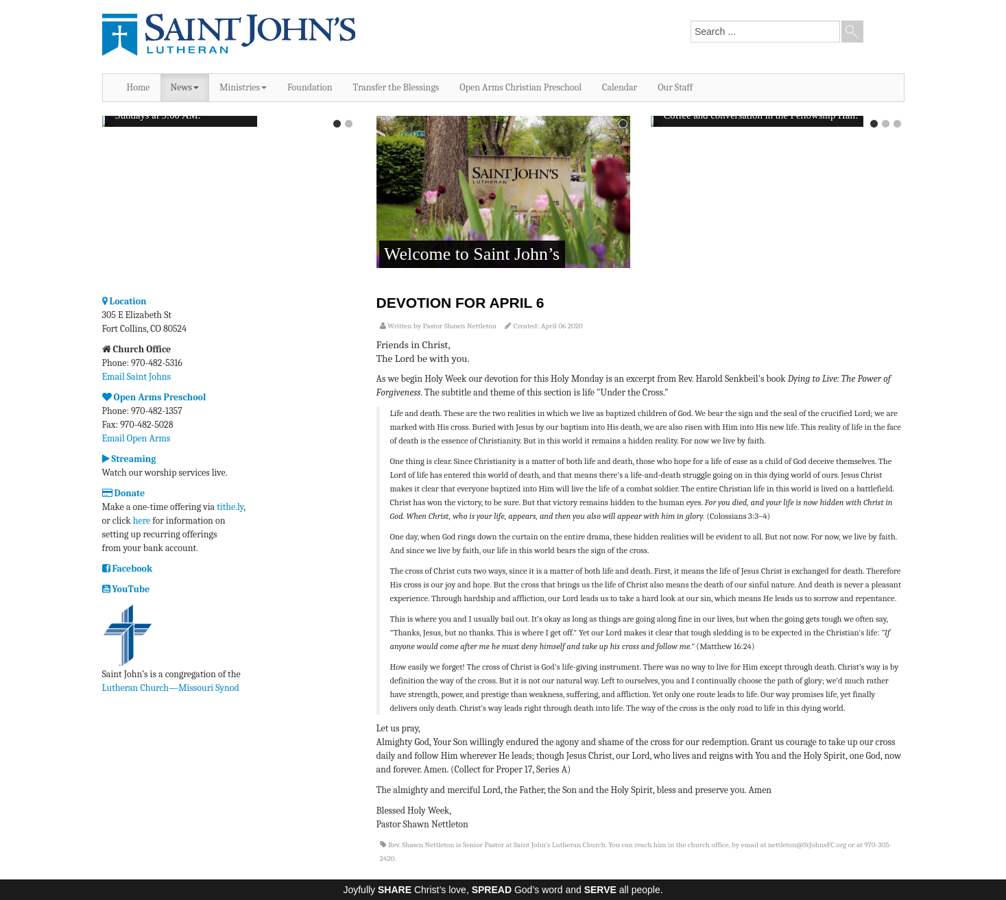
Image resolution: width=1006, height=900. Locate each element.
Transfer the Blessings (396, 87)
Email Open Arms (136, 438)
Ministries (243, 87)
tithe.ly (230, 507)
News (185, 87)
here (141, 520)
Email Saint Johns (136, 376)
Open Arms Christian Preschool (520, 87)
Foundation (310, 87)
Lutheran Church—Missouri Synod (170, 688)
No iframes (229, 193)
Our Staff (675, 87)
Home (138, 87)
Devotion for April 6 (460, 303)
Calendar (619, 87)
